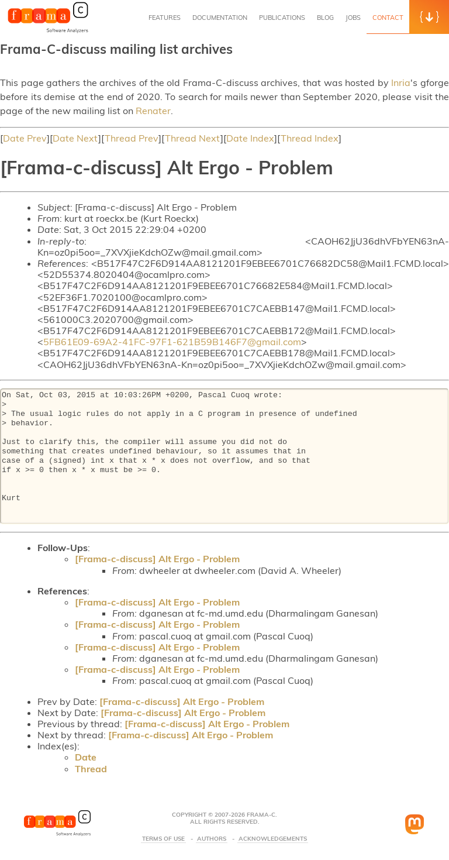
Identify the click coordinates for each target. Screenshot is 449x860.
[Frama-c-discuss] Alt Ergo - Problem (157, 559)
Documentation (219, 17)
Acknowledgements (273, 838)
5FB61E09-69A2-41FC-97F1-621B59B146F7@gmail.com (172, 342)
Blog (325, 17)
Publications (282, 17)
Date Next (75, 138)
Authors (211, 838)
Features (164, 17)
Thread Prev (131, 138)
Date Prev (25, 138)
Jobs (353, 17)
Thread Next (192, 138)
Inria (400, 82)
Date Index (250, 138)
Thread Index (310, 138)
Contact (387, 17)
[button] (429, 17)
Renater (153, 110)
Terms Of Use (163, 838)
